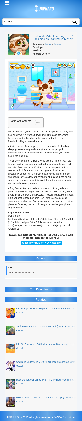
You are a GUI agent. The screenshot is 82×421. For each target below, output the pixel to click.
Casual (48, 44)
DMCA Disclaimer (64, 417)
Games (57, 44)
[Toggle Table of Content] (36, 122)
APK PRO (13, 417)
